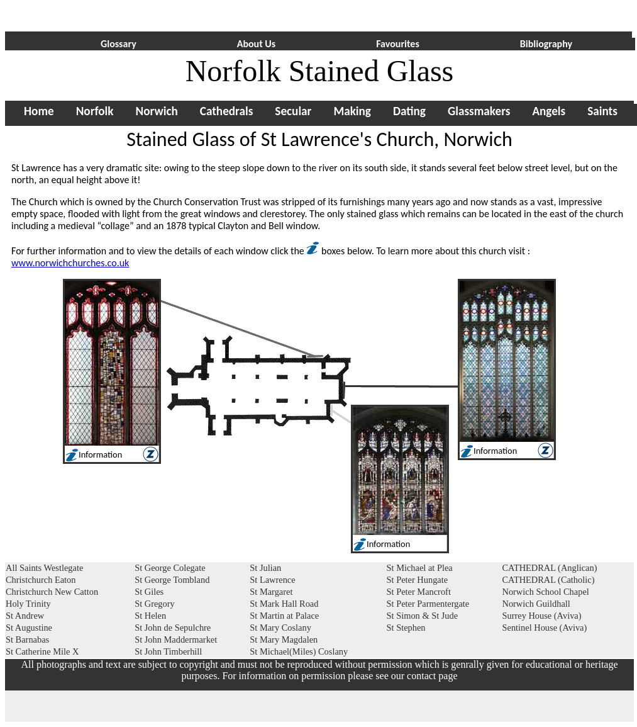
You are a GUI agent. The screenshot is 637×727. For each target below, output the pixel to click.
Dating (409, 111)
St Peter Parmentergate (428, 604)
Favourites (397, 44)
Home (39, 111)
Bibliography (546, 44)
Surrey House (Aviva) (541, 616)
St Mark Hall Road (284, 604)
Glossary (118, 44)
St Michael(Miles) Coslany (299, 651)
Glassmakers (479, 111)
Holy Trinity (28, 604)
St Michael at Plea (420, 568)
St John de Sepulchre (173, 628)
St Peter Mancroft (419, 592)
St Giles (149, 592)
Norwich (157, 111)
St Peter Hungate (417, 580)
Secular (293, 111)
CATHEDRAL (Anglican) (549, 568)
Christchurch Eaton (41, 580)
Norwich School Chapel (545, 592)
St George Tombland (172, 580)
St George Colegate (170, 568)
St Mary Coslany (280, 628)
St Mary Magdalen (284, 639)
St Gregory (155, 604)
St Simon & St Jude (422, 616)
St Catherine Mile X (42, 651)
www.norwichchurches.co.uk (70, 263)
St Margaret (271, 592)
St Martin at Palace (284, 616)
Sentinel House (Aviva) (544, 628)
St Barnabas (27, 639)
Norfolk (95, 111)
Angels (548, 111)
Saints (602, 111)
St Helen (150, 616)
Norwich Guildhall (536, 604)
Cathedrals (226, 111)
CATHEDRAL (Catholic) (548, 580)
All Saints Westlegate (44, 568)
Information (495, 450)
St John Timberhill (168, 651)
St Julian (265, 568)
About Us (256, 44)
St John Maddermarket (176, 639)
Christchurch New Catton (52, 592)
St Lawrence (272, 580)
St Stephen (406, 628)
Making (352, 111)
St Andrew (25, 616)
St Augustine (29, 628)
